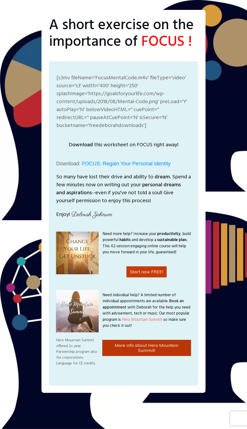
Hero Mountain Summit (142, 319)
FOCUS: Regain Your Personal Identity (126, 164)
